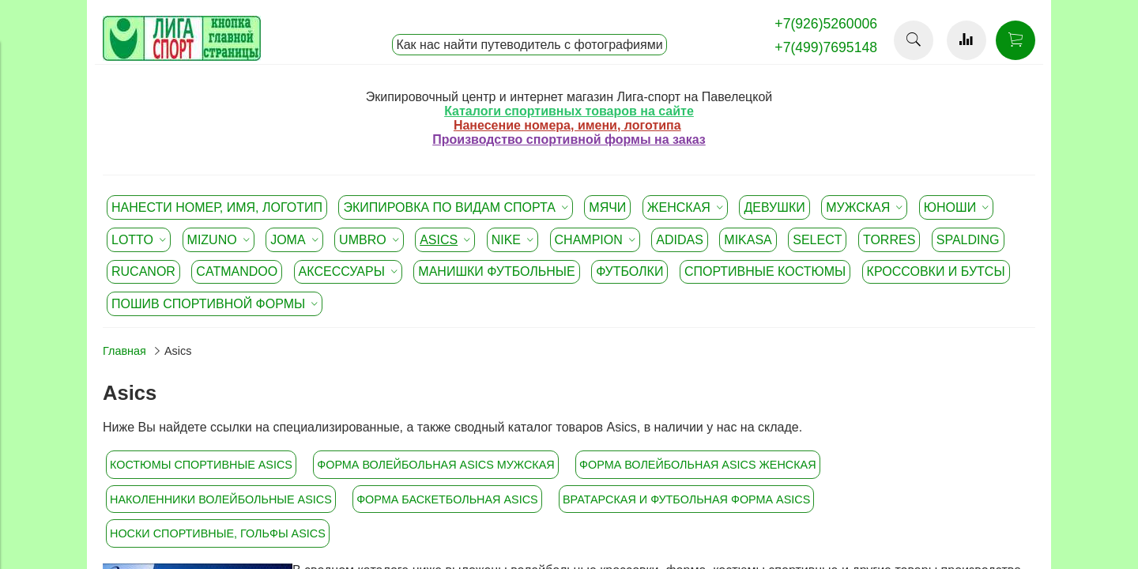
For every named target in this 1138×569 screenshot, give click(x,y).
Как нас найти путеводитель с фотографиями (529, 44)
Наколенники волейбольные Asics (221, 499)
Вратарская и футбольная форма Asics (686, 499)
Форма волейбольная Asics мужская (435, 464)
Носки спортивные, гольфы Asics (218, 533)
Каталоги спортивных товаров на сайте (569, 111)
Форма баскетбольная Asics (447, 499)
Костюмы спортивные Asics (201, 464)
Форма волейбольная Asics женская (697, 464)
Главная (124, 351)
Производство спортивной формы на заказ (568, 139)
